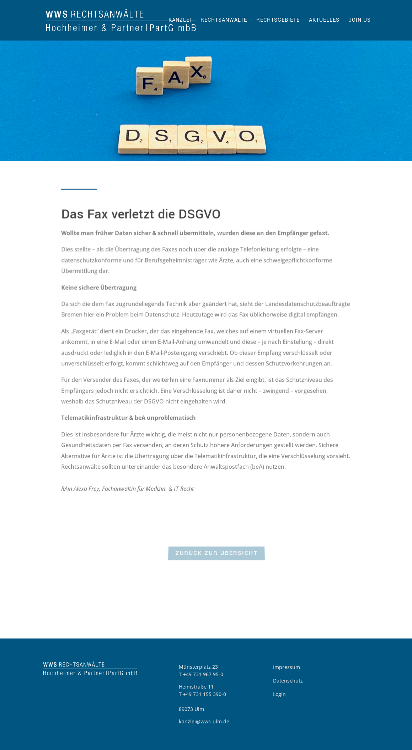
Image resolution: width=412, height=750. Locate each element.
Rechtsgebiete (278, 21)
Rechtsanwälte (223, 21)
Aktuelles (324, 21)
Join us (360, 21)
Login (279, 694)
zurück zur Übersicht (216, 554)
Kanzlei (179, 21)
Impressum (286, 667)
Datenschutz (288, 680)
